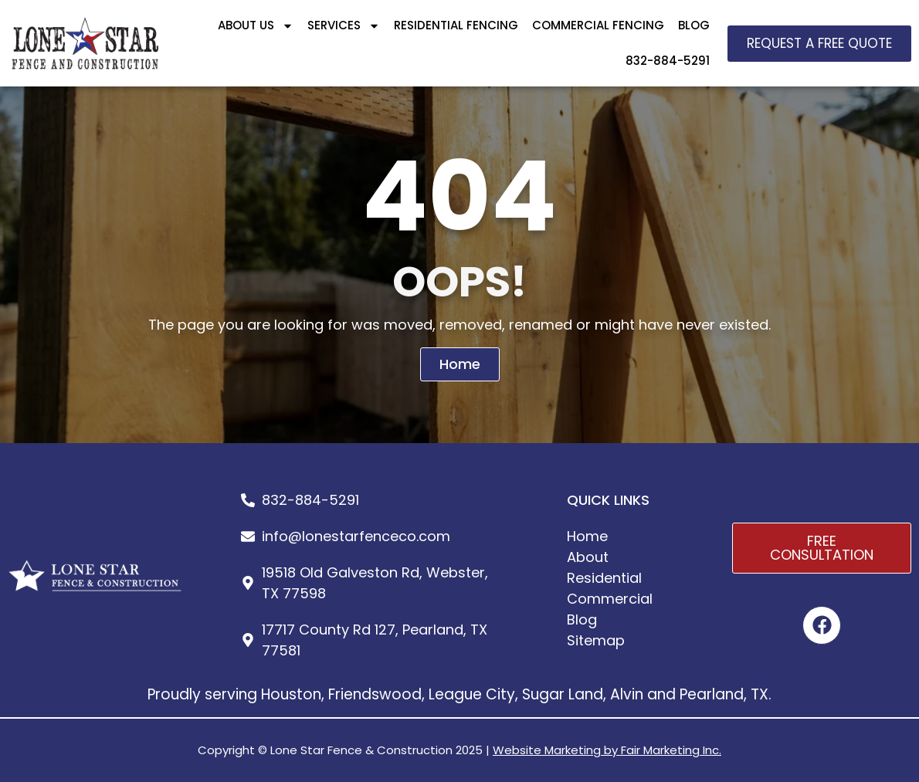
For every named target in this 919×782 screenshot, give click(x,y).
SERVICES (343, 25)
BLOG (694, 25)
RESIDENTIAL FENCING (456, 25)
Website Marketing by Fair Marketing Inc (606, 750)
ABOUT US (255, 25)
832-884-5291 (668, 60)
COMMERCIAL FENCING (598, 25)
